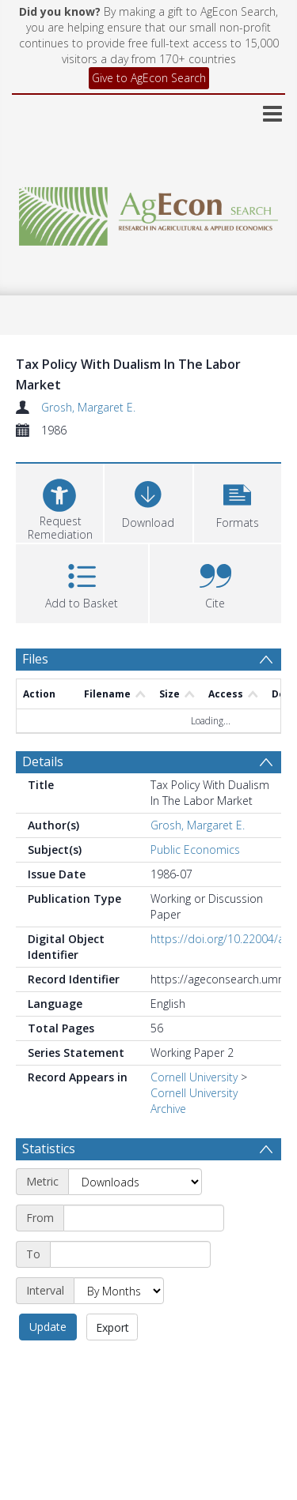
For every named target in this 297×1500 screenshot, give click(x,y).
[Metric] (135, 1181)
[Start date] (143, 1218)
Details (42, 761)
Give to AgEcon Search (149, 77)
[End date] (130, 1254)
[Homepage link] (149, 212)
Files (35, 658)
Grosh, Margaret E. (88, 407)
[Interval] (119, 1290)
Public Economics (195, 849)
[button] (237, 501)
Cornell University (194, 1077)
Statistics (48, 1148)
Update (48, 1326)
